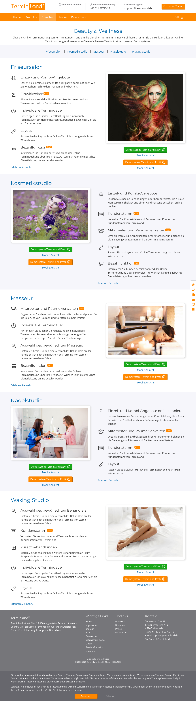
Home (17, 17)
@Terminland (163, 639)
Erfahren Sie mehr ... (22, 167)
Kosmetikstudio (77, 51)
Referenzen (78, 17)
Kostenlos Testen (173, 6)
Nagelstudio (118, 51)
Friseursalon (53, 51)
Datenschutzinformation (72, 681)
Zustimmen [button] (86, 696)
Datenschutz (91, 636)
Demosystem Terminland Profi (143, 162)
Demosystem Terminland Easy (143, 149)
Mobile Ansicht (145, 155)
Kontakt (89, 628)
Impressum (91, 625)
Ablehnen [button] (110, 696)
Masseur (99, 51)
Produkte (31, 17)
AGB (87, 632)
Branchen (48, 17)
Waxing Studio (141, 51)
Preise (63, 17)
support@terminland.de (138, 8)
